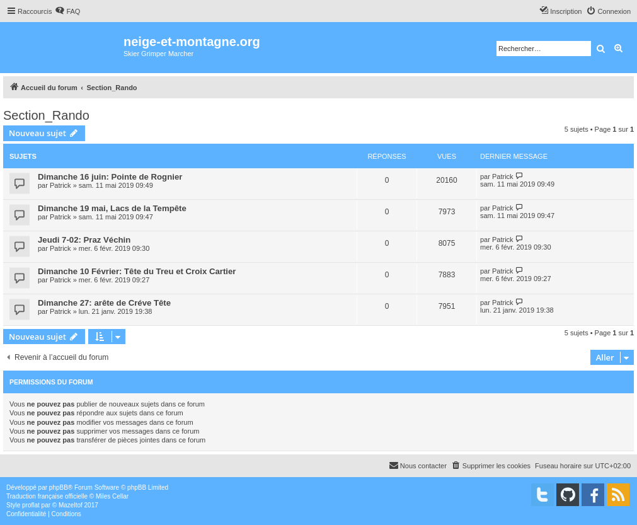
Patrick (60, 185)
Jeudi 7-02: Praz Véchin (84, 240)
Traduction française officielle (47, 496)
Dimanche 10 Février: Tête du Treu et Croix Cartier (137, 271)
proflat (31, 505)
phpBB (58, 487)
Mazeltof (71, 505)
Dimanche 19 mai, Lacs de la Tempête (112, 208)
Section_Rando (46, 115)
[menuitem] (67, 11)
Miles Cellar (112, 496)
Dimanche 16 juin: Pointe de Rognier (110, 177)
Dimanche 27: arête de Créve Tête (104, 303)
